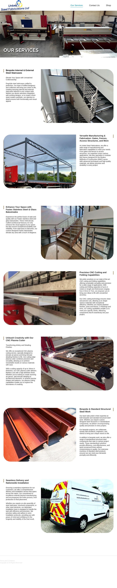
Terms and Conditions (7, 561)
